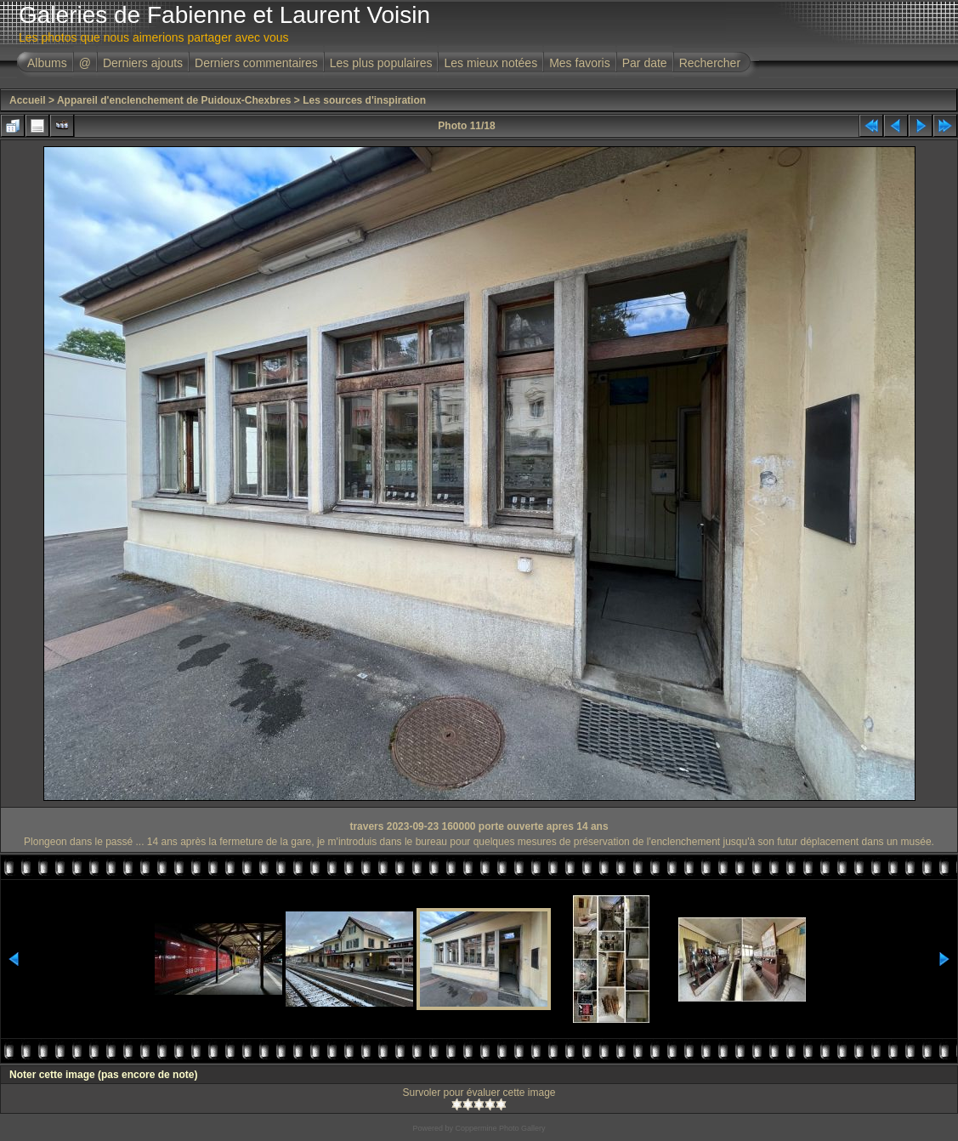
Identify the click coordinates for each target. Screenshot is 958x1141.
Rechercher (709, 63)
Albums (47, 63)
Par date (644, 63)
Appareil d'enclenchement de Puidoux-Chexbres (174, 100)
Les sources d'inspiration (364, 100)
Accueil (27, 100)
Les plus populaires (381, 63)
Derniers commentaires (256, 63)
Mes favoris (579, 63)
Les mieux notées (490, 63)
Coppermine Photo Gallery (500, 1128)
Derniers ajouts (143, 63)
